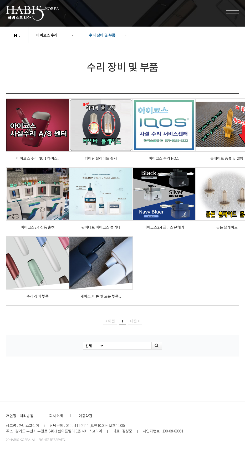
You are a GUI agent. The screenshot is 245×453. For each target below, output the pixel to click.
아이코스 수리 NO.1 (164, 158)
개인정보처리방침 (19, 415)
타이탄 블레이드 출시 (101, 158)
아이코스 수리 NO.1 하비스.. (37, 158)
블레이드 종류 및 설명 (226, 158)
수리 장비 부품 (38, 296)
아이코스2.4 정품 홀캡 (38, 227)
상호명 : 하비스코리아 (22, 425)
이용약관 (85, 415)
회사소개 (56, 415)
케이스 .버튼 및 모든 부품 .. (100, 296)
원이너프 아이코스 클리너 (100, 227)
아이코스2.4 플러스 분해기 (164, 227)
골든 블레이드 (227, 227)
